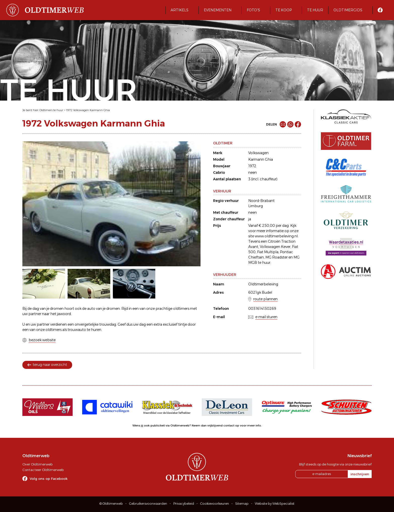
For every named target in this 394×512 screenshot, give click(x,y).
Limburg (255, 206)
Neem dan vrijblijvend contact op (215, 425)
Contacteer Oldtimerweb (43, 470)
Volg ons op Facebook (49, 479)
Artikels (179, 10)
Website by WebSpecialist (274, 503)
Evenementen (217, 10)
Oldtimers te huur (51, 110)
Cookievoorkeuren (214, 503)
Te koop (283, 10)
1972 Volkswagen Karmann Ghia (88, 110)
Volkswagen (258, 153)
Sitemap (242, 503)
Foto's (253, 10)
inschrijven (360, 474)
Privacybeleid (183, 503)
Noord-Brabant (261, 200)
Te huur (315, 10)
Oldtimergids (347, 10)
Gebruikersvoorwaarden (148, 503)
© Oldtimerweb (111, 503)
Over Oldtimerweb (37, 464)
